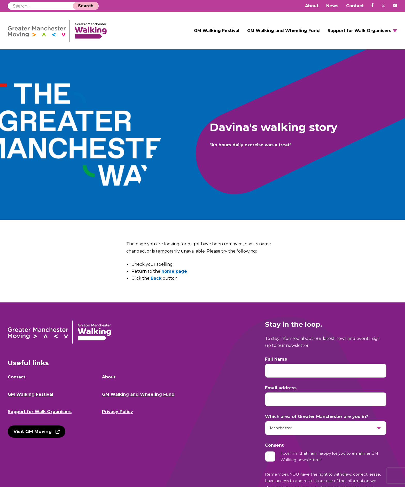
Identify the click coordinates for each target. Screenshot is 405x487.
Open (395, 30)
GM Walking (57, 31)
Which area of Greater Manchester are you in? (316, 416)
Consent (274, 445)
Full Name (276, 359)
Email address (281, 387)
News (332, 5)
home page (174, 271)
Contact (355, 5)
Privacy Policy (117, 411)
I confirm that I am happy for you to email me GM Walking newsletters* (329, 456)
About (311, 5)
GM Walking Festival (216, 30)
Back (156, 278)
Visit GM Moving (32, 431)
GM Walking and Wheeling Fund (283, 30)
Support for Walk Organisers (359, 30)
